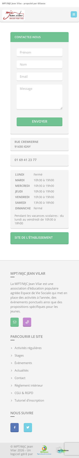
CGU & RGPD (24, 393)
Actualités (21, 370)
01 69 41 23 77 (26, 160)
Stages (19, 355)
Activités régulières (28, 348)
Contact (20, 378)
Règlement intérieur (29, 385)
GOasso (41, 3)
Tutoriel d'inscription (29, 400)
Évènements (23, 363)
